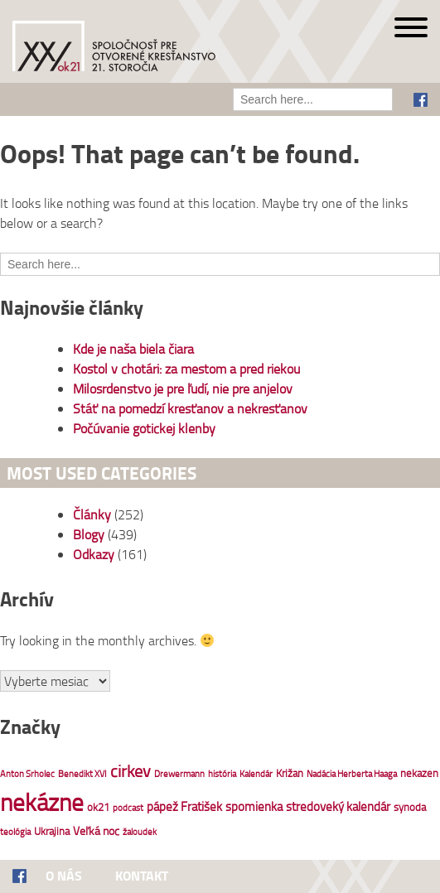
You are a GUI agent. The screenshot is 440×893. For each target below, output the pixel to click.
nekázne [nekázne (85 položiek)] (42, 801)
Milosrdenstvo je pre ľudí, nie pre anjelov (183, 388)
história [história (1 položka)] (222, 774)
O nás (64, 875)
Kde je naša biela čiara (133, 349)
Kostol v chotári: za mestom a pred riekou (186, 369)
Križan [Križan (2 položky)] (289, 772)
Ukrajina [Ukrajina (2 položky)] (52, 830)
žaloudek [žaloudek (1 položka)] (140, 831)
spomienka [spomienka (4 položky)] (254, 806)
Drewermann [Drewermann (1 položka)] (179, 774)
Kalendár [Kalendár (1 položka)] (256, 774)
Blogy (88, 534)
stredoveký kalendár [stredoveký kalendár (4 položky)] (338, 806)
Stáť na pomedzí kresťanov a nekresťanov (190, 408)
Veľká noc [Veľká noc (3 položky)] (96, 830)
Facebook (420, 100)
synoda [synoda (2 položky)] (410, 806)
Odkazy (93, 554)
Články (92, 514)
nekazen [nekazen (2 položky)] (419, 772)
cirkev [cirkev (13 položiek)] (130, 770)
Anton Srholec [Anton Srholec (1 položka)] (27, 774)
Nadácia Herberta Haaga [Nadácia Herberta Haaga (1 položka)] (352, 774)
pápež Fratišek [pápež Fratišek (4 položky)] (184, 806)
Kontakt (141, 875)
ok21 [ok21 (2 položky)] (98, 806)
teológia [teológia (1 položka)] (15, 831)
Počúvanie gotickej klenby (144, 428)
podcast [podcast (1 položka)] (128, 807)
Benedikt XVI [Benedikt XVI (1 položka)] (82, 774)
